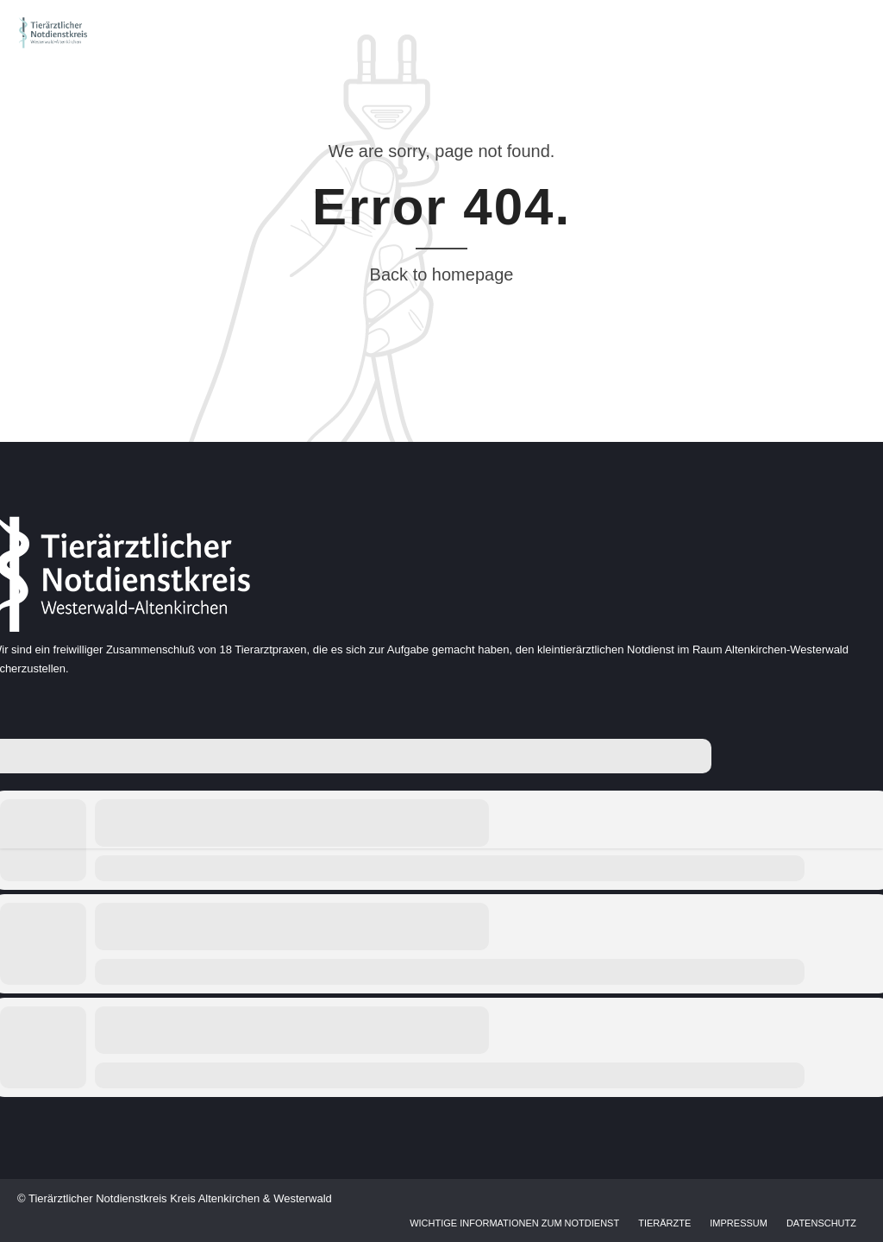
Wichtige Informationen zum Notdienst (514, 1223)
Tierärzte (664, 1223)
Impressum (738, 1223)
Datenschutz (821, 1223)
